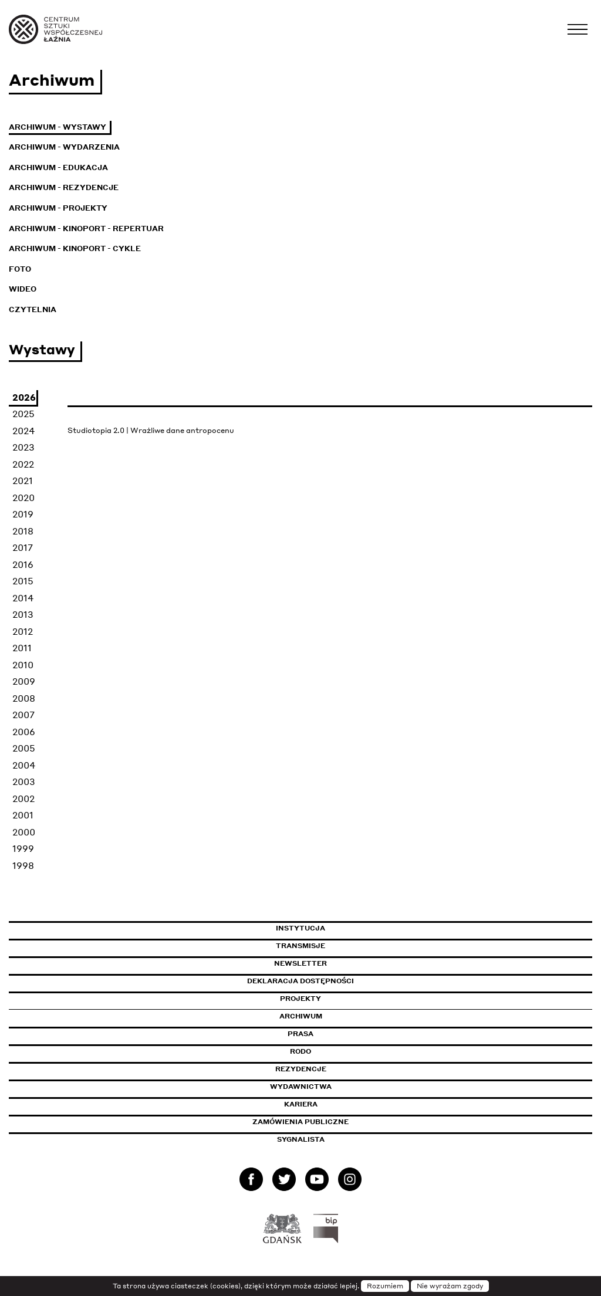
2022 (23, 464)
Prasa (300, 1034)
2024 (23, 430)
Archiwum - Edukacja (58, 167)
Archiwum (300, 1016)
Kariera (301, 1104)
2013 (22, 614)
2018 (22, 531)
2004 (23, 765)
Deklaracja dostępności (300, 981)
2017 (22, 547)
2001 (22, 815)
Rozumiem (385, 1286)
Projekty (300, 998)
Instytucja (300, 928)
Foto (20, 269)
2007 (23, 714)
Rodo (300, 1051)
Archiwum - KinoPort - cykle (75, 248)
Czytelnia (32, 309)
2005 (23, 748)
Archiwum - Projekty (58, 208)
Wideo (22, 289)
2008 (23, 698)
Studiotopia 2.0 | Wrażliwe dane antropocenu (150, 430)
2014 (22, 598)
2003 (23, 781)
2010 (22, 665)
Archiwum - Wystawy (57, 127)
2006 (23, 731)
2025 (23, 413)
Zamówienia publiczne (326, 1122)
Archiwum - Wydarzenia (64, 147)
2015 (22, 581)
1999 (23, 848)
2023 (23, 447)
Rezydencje (300, 1069)
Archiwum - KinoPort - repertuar (86, 228)
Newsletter (300, 963)
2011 (22, 648)
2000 (23, 832)
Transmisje (350, 946)
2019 (22, 514)
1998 (23, 865)
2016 (22, 564)
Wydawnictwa (301, 1086)
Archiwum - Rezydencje (64, 187)
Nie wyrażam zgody (450, 1286)
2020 (23, 497)
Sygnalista (301, 1139)
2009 (23, 681)
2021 (22, 480)
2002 (23, 798)
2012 (22, 631)
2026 (24, 397)
